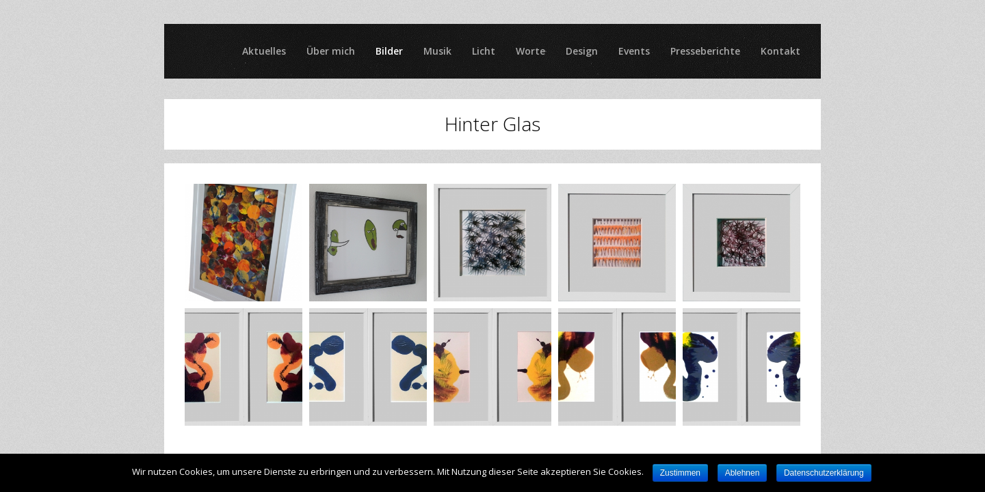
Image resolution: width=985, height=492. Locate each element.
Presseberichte (705, 50)
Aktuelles (264, 50)
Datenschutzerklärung (824, 473)
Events (634, 50)
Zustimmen (680, 473)
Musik (437, 50)
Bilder (389, 50)
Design (582, 50)
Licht (483, 50)
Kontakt (780, 50)
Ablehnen (742, 473)
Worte (530, 50)
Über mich (330, 50)
